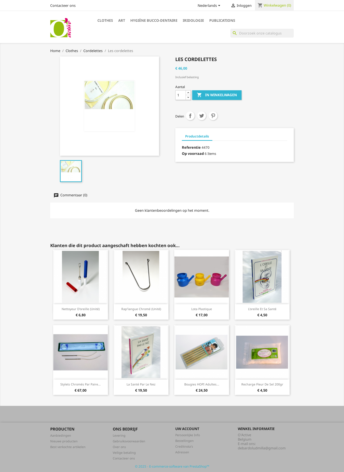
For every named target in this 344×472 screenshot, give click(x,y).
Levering (119, 435)
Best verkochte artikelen (68, 447)
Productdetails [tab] (197, 136)
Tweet (201, 115)
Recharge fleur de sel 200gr (262, 384)
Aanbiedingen (60, 435)
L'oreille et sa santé (262, 309)
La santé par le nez (141, 384)
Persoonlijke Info (187, 435)
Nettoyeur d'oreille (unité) (81, 309)
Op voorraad (193, 153)
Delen (190, 115)
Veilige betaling (124, 452)
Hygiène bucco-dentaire (153, 20)
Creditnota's (184, 446)
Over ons (119, 447)
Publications (222, 20)
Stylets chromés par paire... (80, 384)
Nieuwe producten (64, 441)
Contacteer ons (63, 5)
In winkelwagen (217, 95)
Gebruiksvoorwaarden (129, 441)
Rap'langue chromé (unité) (141, 309)
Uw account (187, 428)
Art (121, 20)
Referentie (191, 147)
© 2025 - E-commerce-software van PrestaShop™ (172, 466)
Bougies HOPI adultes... (201, 384)
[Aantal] (180, 95)
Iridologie (193, 20)
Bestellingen (184, 441)
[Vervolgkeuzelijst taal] (210, 6)
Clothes (105, 20)
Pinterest (213, 115)
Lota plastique (201, 309)
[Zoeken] (262, 33)
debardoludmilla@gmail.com (262, 448)
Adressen (182, 452)
